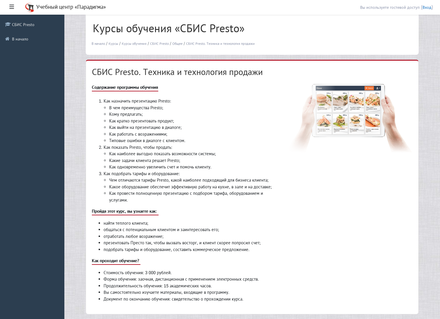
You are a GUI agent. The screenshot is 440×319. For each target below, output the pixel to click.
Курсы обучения (134, 43)
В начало (98, 43)
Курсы (113, 43)
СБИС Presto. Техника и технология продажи (220, 43)
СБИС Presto (159, 43)
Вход (427, 7)
